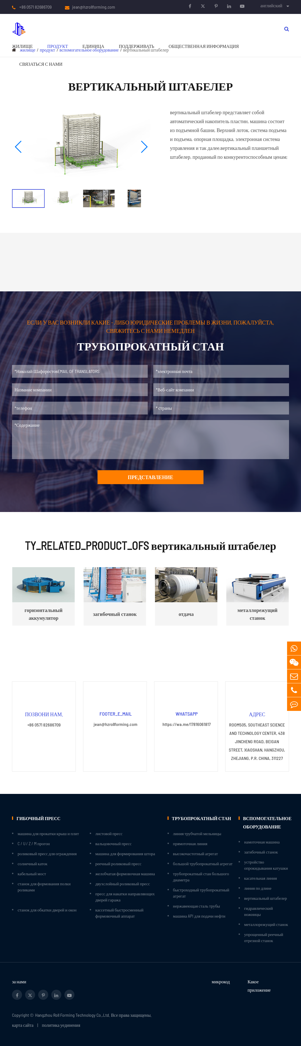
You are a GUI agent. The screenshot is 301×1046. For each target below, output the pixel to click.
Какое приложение (259, 986)
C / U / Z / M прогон (34, 843)
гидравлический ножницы (258, 911)
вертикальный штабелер (265, 898)
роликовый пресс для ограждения (47, 853)
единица (93, 46)
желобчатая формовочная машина (125, 873)
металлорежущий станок (266, 924)
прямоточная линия (190, 843)
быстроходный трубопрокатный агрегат (201, 892)
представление (150, 477)
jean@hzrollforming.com (93, 7)
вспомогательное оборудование (266, 822)
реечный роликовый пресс (118, 863)
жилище (22, 46)
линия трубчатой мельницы (197, 833)
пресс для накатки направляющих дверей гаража (125, 896)
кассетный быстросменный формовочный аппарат (119, 912)
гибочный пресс (38, 818)
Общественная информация (204, 46)
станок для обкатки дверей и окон (47, 909)
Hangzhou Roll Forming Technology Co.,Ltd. (72, 1015)
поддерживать (136, 46)
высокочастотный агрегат (195, 853)
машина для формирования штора (125, 853)
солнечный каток (32, 863)
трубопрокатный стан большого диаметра (201, 876)
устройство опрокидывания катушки (266, 865)
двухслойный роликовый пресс (122, 883)
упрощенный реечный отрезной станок (263, 937)
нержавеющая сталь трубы (196, 905)
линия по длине (257, 888)
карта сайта (22, 1025)
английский (271, 5)
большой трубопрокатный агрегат (203, 863)
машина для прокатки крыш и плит (48, 833)
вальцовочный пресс (113, 843)
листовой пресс (108, 833)
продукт (57, 46)
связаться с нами (40, 64)
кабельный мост (32, 873)
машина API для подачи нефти (199, 915)
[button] (18, 147)
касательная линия (260, 878)
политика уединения (61, 1025)
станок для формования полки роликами (44, 886)
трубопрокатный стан (201, 818)
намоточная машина (262, 841)
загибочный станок (261, 851)
